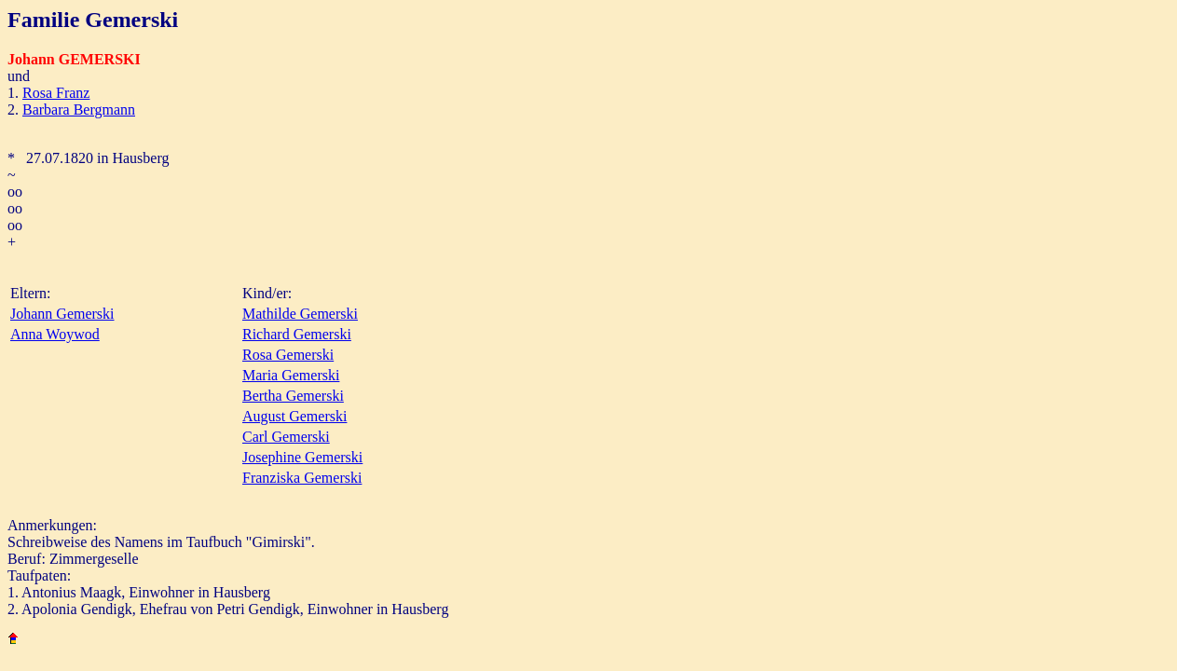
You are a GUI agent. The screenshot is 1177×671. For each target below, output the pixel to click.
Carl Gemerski (286, 437)
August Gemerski (294, 416)
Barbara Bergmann (78, 109)
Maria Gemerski (290, 375)
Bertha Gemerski (293, 396)
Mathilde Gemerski (300, 314)
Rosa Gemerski (288, 355)
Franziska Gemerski (302, 478)
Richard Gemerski (296, 334)
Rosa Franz (55, 93)
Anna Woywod (55, 334)
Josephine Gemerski (302, 457)
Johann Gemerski (62, 314)
